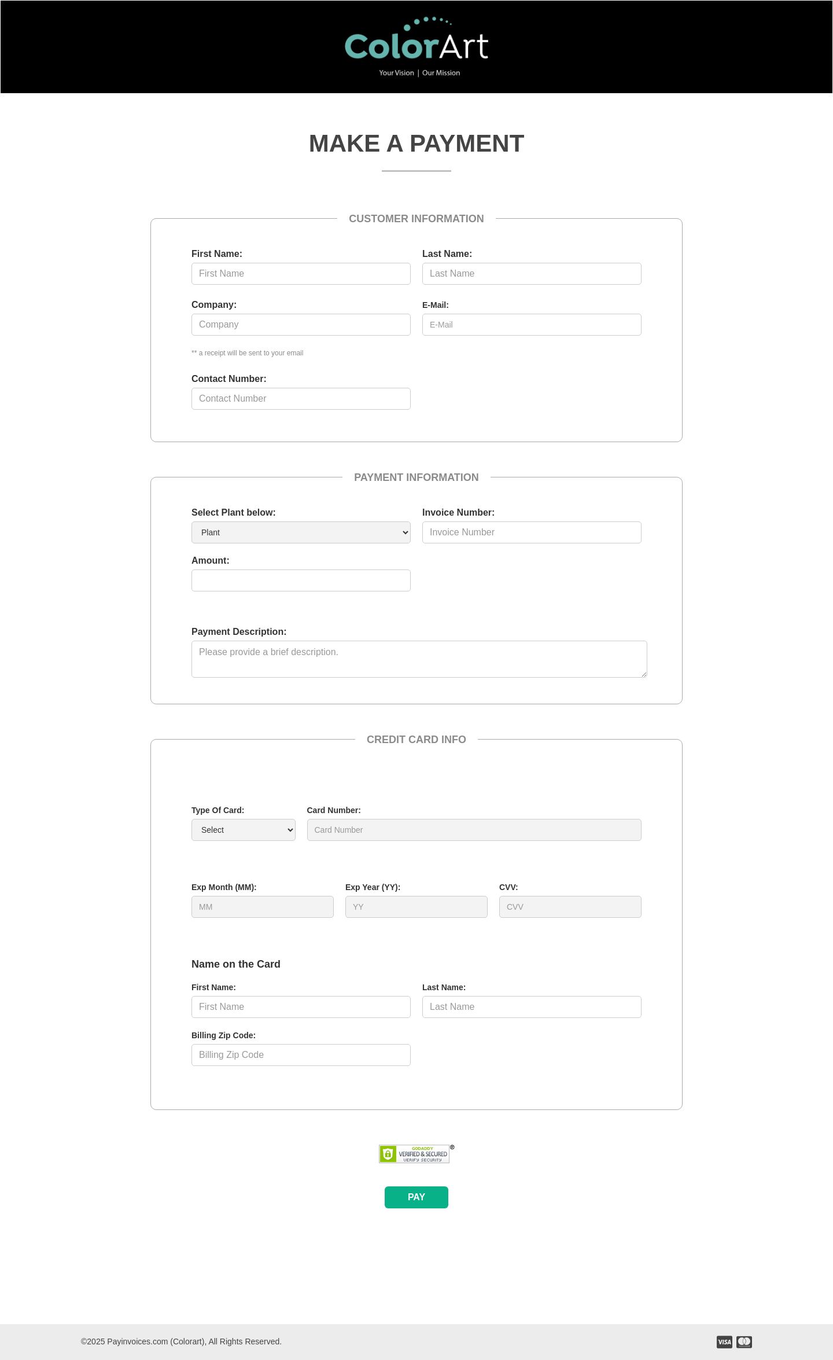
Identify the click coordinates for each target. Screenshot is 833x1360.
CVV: (508, 887)
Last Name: (447, 254)
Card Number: (334, 810)
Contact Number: (229, 379)
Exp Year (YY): (372, 887)
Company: (214, 305)
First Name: (216, 254)
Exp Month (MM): (224, 887)
